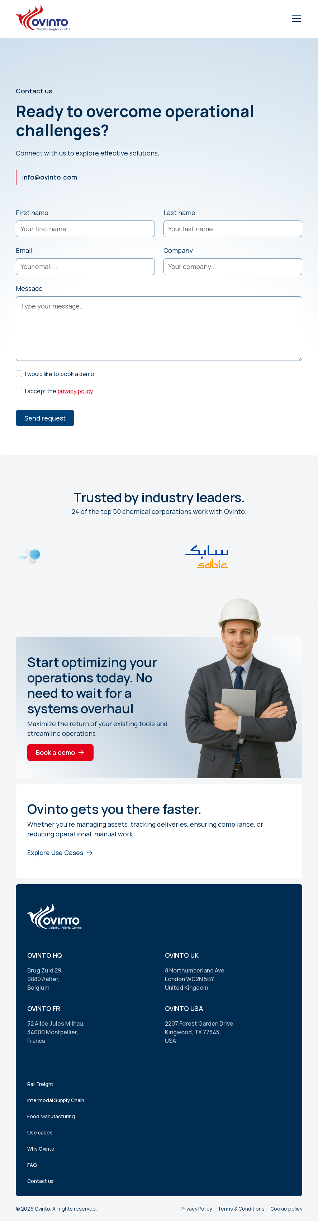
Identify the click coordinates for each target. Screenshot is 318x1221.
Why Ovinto (40, 1148)
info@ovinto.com (49, 177)
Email (24, 250)
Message (29, 288)
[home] (44, 19)
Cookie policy (286, 1208)
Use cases (40, 1132)
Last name (179, 212)
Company (178, 250)
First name (32, 212)
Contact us (40, 1181)
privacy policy (75, 391)
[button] (295, 18)
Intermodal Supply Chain (55, 1100)
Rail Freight (40, 1084)
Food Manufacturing (51, 1116)
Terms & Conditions (241, 1208)
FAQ (32, 1164)
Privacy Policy (196, 1208)
